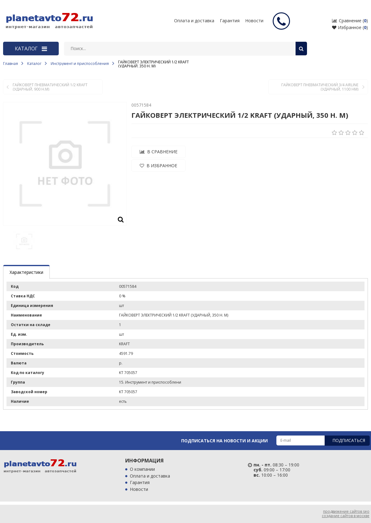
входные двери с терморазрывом (332, 14)
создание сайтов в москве (345, 515)
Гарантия (140, 482)
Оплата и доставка (150, 476)
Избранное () (350, 27)
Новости (254, 20)
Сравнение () (350, 20)
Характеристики (26, 272)
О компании (142, 469)
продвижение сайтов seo (346, 511)
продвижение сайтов (21, 511)
